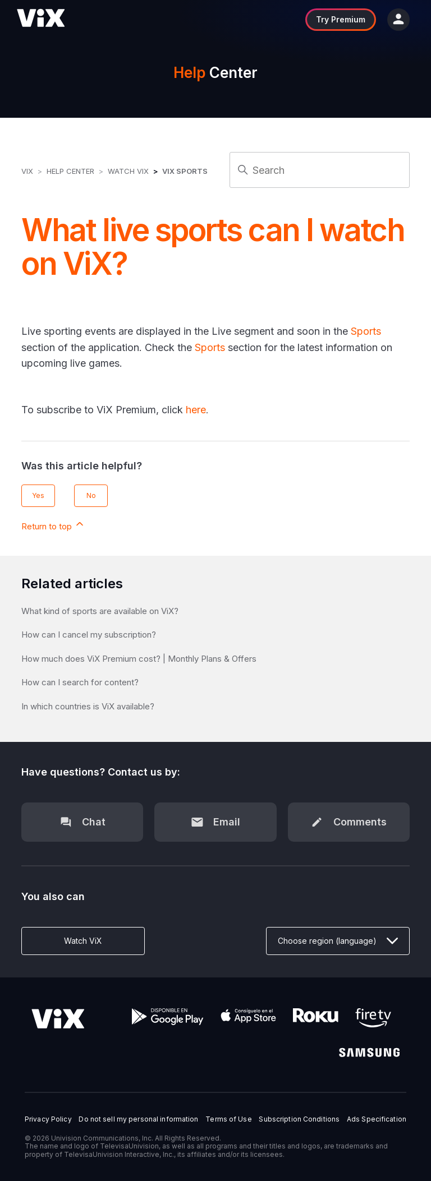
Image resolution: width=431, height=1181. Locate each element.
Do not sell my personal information (138, 1119)
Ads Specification (376, 1119)
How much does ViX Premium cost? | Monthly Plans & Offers (138, 658)
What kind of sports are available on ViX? (99, 611)
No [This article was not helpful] (91, 495)
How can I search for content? (80, 682)
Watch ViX (128, 171)
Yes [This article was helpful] (38, 495)
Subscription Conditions (299, 1119)
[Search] (320, 170)
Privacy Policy (48, 1119)
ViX (27, 171)
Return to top (53, 525)
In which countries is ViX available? (87, 706)
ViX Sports (185, 171)
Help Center (70, 171)
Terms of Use (228, 1119)
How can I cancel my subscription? (88, 634)
